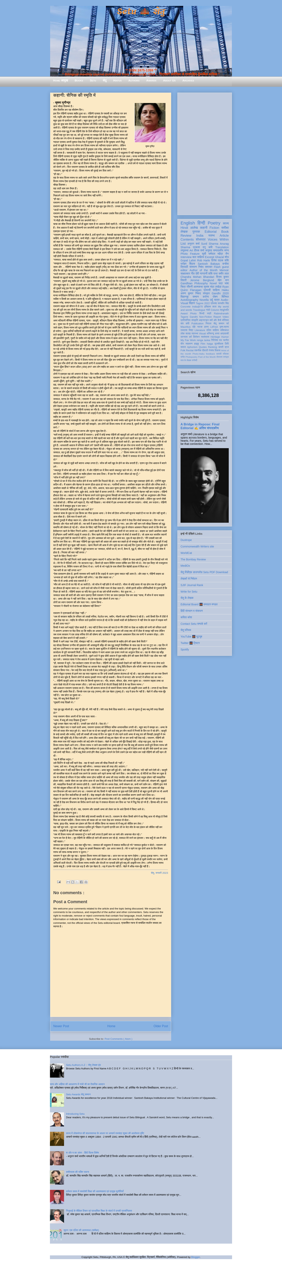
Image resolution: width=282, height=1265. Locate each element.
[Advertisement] (205, 153)
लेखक (184, 231)
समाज (183, 347)
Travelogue (199, 310)
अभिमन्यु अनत (213, 333)
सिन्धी (201, 313)
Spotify (185, 649)
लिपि (227, 343)
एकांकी (218, 354)
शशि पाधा (213, 273)
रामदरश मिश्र (187, 330)
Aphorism (192, 347)
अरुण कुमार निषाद (191, 293)
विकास (218, 350)
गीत (192, 273)
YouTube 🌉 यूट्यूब (191, 636)
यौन (182, 343)
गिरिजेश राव (216, 340)
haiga (210, 343)
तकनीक (197, 350)
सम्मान (196, 296)
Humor (225, 337)
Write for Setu (189, 591)
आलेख (194, 228)
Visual (202, 333)
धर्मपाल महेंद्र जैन (218, 253)
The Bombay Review (193, 559)
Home (111, 1026)
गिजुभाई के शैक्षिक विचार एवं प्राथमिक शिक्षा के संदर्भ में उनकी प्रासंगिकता (99, 1210)
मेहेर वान (223, 280)
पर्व (227, 323)
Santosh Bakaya (209, 263)
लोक (183, 333)
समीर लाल (224, 273)
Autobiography (189, 299)
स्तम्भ (211, 235)
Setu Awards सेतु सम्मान (78, 1094)
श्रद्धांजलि (224, 310)
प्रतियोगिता (186, 320)
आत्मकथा (198, 286)
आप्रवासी (224, 333)
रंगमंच (211, 350)
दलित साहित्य (212, 330)
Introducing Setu (75, 1113)
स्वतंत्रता (205, 337)
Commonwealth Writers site (197, 546)
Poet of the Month (207, 357)
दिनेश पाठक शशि (220, 260)
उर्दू (211, 299)
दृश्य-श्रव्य (224, 327)
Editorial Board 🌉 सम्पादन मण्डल (199, 604)
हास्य (206, 327)
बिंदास (192, 263)
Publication (198, 323)
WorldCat (186, 553)
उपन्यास (184, 337)
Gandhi (194, 317)
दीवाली (205, 350)
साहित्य (216, 290)
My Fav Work (188, 340)
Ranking (212, 347)
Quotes (203, 347)
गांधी (208, 310)
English (188, 223)
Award (184, 313)
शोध (227, 257)
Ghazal (219, 257)
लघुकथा (184, 250)
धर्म (190, 337)
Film (203, 343)
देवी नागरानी (201, 273)
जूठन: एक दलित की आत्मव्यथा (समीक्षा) (81, 1230)
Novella (204, 299)
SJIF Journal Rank (192, 585)
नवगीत (226, 340)
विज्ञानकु (185, 296)
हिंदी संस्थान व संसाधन (192, 610)
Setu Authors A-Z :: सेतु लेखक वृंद (83, 1064)
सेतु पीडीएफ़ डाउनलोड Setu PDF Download (204, 572)
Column (215, 310)
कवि (210, 247)
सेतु (105, 80)
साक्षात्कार (185, 273)
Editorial (211, 231)
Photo (193, 313)
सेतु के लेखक (187, 597)
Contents (187, 239)
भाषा (227, 283)
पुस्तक (196, 231)
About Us (169, 80)
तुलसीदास (219, 343)
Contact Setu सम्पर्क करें (194, 623)
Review (186, 235)
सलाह (188, 333)
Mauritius (186, 327)
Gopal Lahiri (188, 260)
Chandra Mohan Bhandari (197, 276)
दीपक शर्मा (199, 250)
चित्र (183, 286)
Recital (190, 350)
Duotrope (186, 540)
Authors (133, 80)
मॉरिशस (225, 320)
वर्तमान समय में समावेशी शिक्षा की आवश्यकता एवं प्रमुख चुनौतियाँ (95, 1191)
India (199, 235)
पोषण (215, 296)
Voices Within (218, 239)
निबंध (200, 266)
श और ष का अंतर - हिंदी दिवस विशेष (82, 1152)
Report (217, 317)
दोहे (193, 327)
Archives (188, 80)
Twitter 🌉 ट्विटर (190, 643)
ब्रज (227, 347)
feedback (210, 354)
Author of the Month (204, 270)
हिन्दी (201, 223)
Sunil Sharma (209, 243)
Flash (217, 266)
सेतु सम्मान (218, 323)
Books (79, 80)
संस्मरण (193, 266)
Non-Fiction (205, 317)
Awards (151, 80)
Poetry (214, 223)
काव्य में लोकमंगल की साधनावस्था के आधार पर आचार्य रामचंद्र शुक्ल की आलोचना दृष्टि (105, 1133)
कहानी (203, 228)
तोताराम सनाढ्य (222, 357)
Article (224, 235)
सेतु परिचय (186, 630)
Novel (213, 283)
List (183, 243)
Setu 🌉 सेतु (141, 11)
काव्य (226, 223)
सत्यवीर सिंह (223, 303)
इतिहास (207, 306)
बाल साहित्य (198, 257)
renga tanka (203, 340)
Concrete (186, 306)
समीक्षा (225, 228)
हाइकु (196, 343)
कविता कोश (186, 617)
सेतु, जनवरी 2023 (159, 872)
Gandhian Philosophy (194, 283)
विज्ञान (192, 303)
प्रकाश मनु (199, 247)
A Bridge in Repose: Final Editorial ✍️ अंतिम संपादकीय (200, 426)
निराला (208, 323)
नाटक (199, 327)
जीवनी (190, 286)
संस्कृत (206, 293)
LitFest (214, 327)
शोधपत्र (200, 239)
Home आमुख (60, 80)
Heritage (215, 337)
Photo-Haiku (199, 354)
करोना (206, 296)
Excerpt (209, 257)
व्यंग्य (226, 250)
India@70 (197, 306)
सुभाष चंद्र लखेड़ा (212, 286)
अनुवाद (208, 250)
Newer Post (61, 1026)
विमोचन (196, 337)
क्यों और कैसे (215, 320)
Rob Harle (203, 260)
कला (214, 306)
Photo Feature (190, 253)
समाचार (208, 266)
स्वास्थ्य (195, 333)
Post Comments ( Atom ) (118, 1038)
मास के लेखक (186, 360)
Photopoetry (191, 357)
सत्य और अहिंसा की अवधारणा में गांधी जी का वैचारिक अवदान (77, 1084)
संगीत (183, 357)
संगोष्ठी (194, 360)
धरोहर (183, 263)
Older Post (161, 1026)
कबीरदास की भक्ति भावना (77, 1171)
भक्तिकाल (224, 330)
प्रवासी (207, 290)
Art (191, 250)
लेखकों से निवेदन (189, 578)
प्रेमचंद (214, 303)
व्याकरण (189, 343)
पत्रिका (226, 354)
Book (225, 231)
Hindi (184, 228)
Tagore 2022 (203, 303)
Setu (93, 80)
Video (225, 317)
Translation (222, 247)
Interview (186, 257)
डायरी (220, 347)
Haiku (225, 290)
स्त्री (209, 313)
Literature (200, 330)
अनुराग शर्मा (193, 243)
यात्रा (217, 299)
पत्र (221, 283)
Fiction (214, 228)
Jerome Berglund (202, 280)
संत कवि (185, 323)
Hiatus (117, 80)
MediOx (185, 565)
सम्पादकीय (218, 250)
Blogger (195, 1257)
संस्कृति (194, 320)
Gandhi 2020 (220, 293)
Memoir (224, 270)
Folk (183, 350)
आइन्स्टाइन (204, 320)
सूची (204, 253)
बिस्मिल (225, 296)
